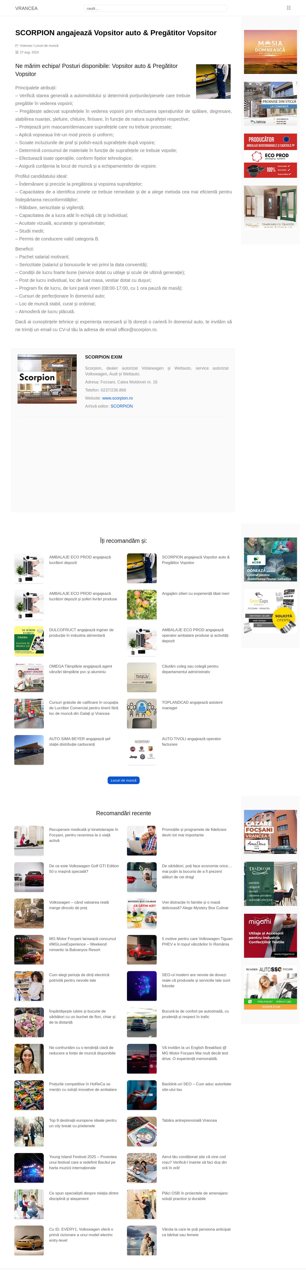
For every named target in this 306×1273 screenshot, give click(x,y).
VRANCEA (26, 8)
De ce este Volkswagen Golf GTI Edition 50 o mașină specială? (84, 869)
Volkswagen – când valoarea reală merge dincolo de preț (79, 905)
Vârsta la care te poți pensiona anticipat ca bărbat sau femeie (196, 1232)
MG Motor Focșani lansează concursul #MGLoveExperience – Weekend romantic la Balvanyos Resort (82, 944)
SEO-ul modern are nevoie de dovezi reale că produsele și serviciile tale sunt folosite (196, 980)
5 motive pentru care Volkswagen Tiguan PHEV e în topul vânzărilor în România (197, 941)
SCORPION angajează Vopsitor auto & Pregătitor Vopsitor (196, 560)
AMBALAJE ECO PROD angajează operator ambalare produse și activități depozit (195, 635)
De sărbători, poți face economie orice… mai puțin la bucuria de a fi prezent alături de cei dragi (197, 871)
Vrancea (26, 45)
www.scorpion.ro (117, 398)
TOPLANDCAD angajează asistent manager (192, 705)
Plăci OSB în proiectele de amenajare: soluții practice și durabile (195, 1196)
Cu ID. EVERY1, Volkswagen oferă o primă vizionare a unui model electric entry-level (81, 1235)
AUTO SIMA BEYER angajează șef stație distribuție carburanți (79, 742)
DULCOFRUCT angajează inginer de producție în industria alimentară (81, 633)
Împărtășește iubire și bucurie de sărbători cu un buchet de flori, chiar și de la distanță (82, 1017)
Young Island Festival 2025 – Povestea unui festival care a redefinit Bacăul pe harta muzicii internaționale (83, 1162)
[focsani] (155, 8)
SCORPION (122, 406)
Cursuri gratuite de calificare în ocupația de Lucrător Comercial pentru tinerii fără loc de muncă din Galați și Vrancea (83, 708)
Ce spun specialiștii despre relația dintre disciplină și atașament (83, 1196)
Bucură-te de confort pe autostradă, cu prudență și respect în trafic (195, 1014)
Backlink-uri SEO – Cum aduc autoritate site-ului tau (196, 1087)
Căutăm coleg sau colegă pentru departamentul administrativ (190, 669)
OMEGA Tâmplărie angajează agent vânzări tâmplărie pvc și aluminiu (80, 669)
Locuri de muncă (47, 45)
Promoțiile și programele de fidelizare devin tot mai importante (194, 832)
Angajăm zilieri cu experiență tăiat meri (195, 593)
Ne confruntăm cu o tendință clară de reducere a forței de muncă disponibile (82, 1050)
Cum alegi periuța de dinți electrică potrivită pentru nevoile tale (79, 978)
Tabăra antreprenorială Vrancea (189, 1120)
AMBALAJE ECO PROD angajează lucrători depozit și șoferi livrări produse (83, 596)
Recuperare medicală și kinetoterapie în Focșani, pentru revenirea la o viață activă (83, 835)
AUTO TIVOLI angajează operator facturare (191, 742)
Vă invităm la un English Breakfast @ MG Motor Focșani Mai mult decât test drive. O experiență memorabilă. (195, 1053)
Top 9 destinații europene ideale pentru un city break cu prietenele (83, 1123)
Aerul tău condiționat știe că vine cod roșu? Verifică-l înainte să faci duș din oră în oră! (194, 1162)
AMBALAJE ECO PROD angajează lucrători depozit (80, 560)
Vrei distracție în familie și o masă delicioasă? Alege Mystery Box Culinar (195, 905)
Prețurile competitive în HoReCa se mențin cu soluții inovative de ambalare (83, 1087)
